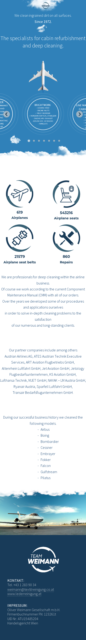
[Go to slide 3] (39, 141)
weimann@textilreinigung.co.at (30, 589)
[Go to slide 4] (44, 141)
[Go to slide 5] (49, 141)
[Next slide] (79, 114)
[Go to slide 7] (59, 141)
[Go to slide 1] (29, 141)
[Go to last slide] (6, 114)
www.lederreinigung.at (24, 593)
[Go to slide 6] (54, 141)
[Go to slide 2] (34, 141)
